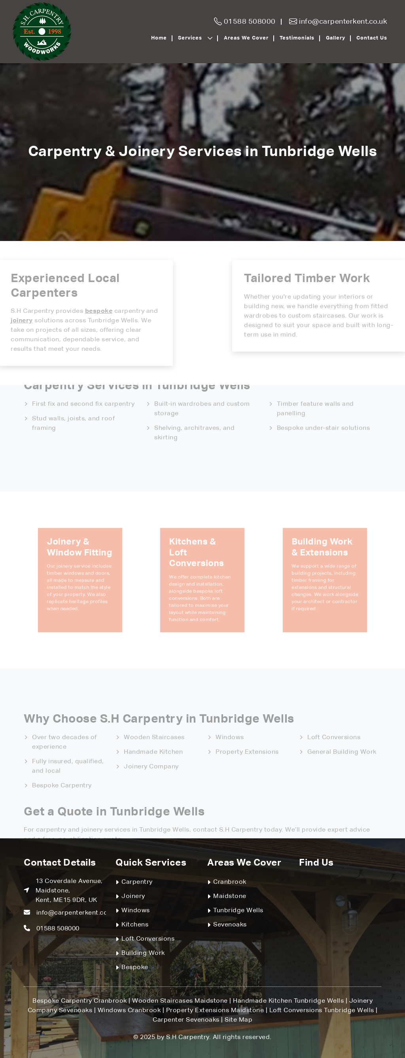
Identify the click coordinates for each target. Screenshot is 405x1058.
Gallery (335, 38)
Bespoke (134, 967)
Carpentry (137, 882)
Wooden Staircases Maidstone (180, 1001)
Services (190, 38)
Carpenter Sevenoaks (186, 1020)
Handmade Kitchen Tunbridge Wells (288, 1001)
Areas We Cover (246, 38)
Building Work (143, 953)
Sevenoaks (230, 925)
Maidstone (229, 896)
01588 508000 (57, 929)
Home (159, 38)
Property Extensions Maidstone (215, 1010)
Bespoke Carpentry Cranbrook (79, 1001)
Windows (135, 910)
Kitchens (134, 925)
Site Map (238, 1020)
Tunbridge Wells (238, 910)
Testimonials (297, 38)
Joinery (133, 896)
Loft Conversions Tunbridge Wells (321, 1010)
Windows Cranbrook (129, 1010)
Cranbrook (229, 882)
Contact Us (371, 38)
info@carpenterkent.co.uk (76, 913)
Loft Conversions (147, 939)
